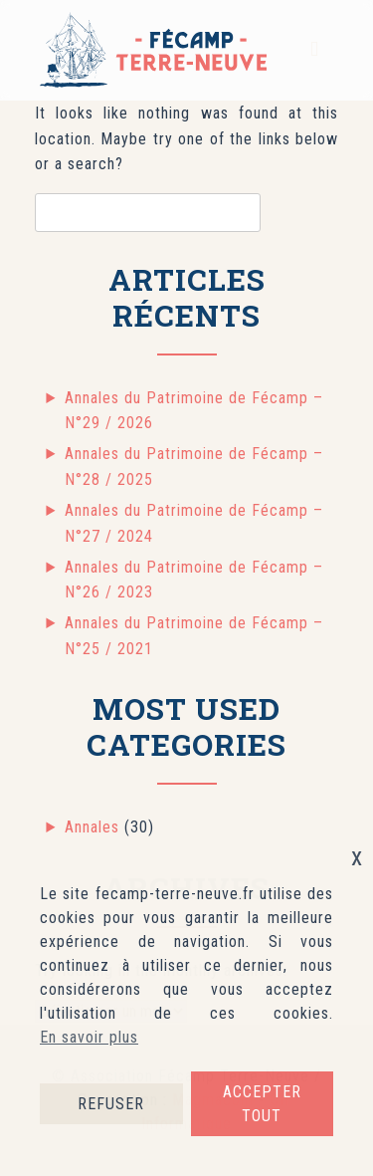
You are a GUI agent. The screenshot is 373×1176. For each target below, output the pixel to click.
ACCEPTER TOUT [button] (262, 1103)
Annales (92, 827)
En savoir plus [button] (89, 1037)
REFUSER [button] (111, 1103)
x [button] (357, 856)
